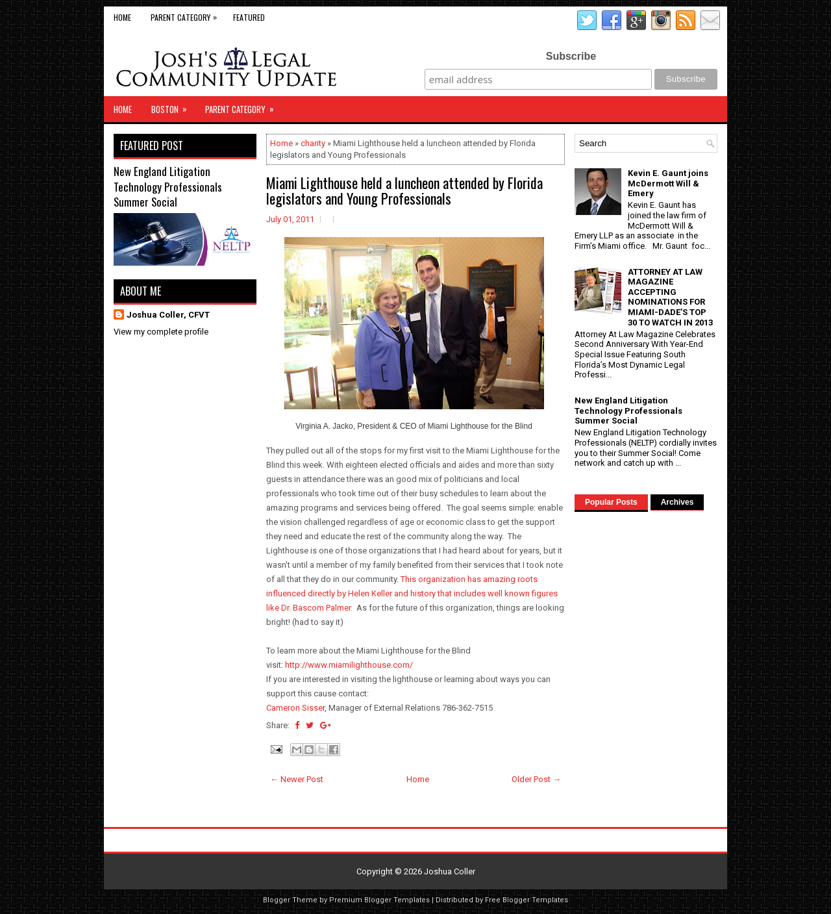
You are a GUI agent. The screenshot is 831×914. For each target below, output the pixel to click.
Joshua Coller (449, 871)
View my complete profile (161, 331)
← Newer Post (296, 779)
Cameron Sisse (294, 708)
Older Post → (536, 779)
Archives (677, 502)
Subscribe (571, 56)
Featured (249, 17)
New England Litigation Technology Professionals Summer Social (168, 186)
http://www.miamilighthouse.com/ (349, 665)
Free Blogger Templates (526, 900)
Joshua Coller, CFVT (168, 315)
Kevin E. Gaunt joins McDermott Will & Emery (668, 183)
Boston (173, 106)
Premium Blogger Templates (379, 900)
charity (313, 143)
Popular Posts (611, 502)
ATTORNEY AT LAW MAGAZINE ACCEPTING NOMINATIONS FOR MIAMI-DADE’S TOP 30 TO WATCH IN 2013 (670, 297)
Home (122, 17)
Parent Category (187, 14)
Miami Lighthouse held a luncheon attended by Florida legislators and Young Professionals (404, 190)
